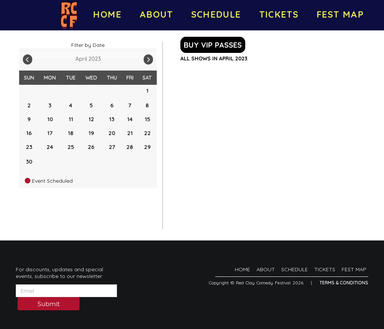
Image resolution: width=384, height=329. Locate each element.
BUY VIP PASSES (213, 45)
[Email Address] (66, 290)
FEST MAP (340, 14)
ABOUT (156, 14)
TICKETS (279, 14)
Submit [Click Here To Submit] (49, 304)
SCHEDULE (216, 14)
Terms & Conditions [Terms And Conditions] (344, 282)
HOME (107, 14)
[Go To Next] (148, 57)
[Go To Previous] (27, 57)
